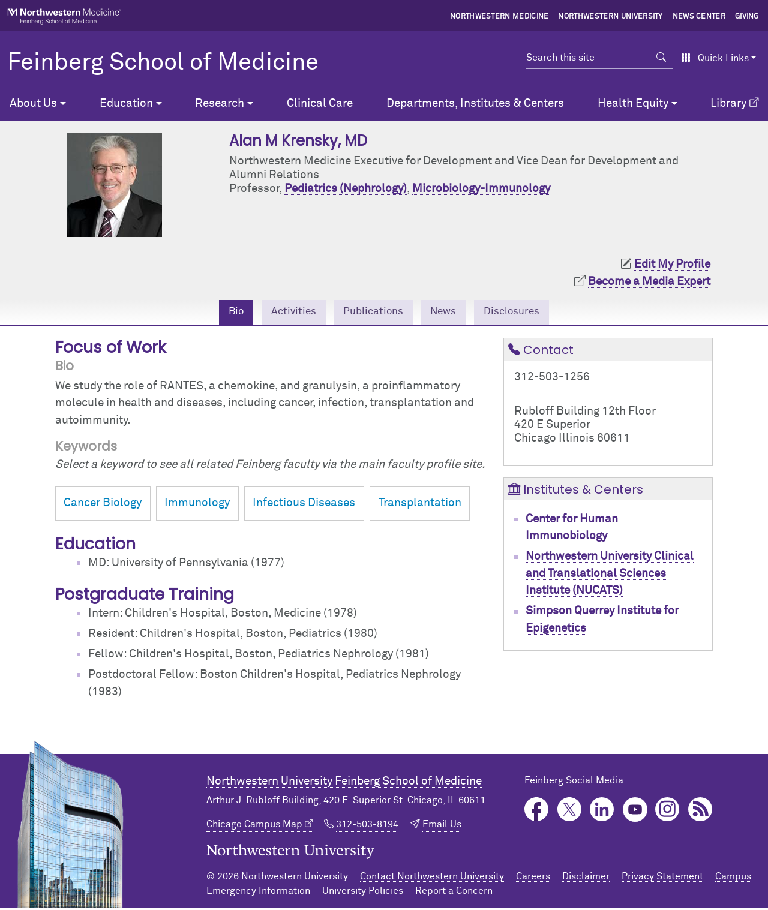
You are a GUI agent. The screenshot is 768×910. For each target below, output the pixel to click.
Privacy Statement (662, 879)
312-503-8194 (367, 826)
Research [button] (219, 103)
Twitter (569, 811)
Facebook (536, 811)
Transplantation (420, 505)
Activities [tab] (286, 313)
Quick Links (715, 58)
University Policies (362, 893)
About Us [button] (33, 103)
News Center (699, 16)
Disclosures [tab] (521, 313)
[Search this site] (587, 57)
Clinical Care (320, 103)
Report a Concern (454, 893)
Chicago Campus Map (254, 826)
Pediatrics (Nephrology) (345, 188)
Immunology (197, 505)
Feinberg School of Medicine (163, 63)
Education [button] (126, 103)
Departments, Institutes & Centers (475, 103)
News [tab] (447, 313)
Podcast (700, 811)
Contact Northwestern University (432, 879)
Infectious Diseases (304, 505)
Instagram (667, 811)
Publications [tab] (371, 313)
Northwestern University (610, 16)
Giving (747, 16)
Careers (533, 879)
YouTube (635, 811)
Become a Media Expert (649, 281)
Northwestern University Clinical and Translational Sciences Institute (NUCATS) (610, 576)
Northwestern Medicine (499, 16)
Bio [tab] (224, 313)
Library (728, 103)
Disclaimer (586, 879)
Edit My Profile (672, 264)
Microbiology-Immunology (481, 188)
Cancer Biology (103, 505)
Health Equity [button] (633, 103)
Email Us (441, 826)
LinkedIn (602, 811)
